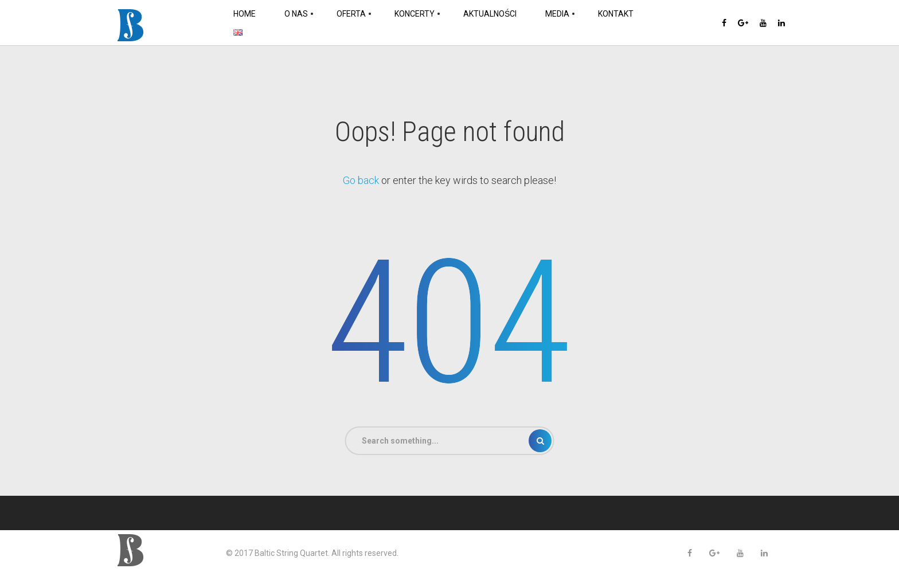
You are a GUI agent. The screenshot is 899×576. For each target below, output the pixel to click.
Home (244, 13)
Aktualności (490, 13)
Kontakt (616, 13)
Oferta (351, 13)
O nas (296, 13)
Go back (361, 180)
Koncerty (414, 13)
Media (557, 13)
